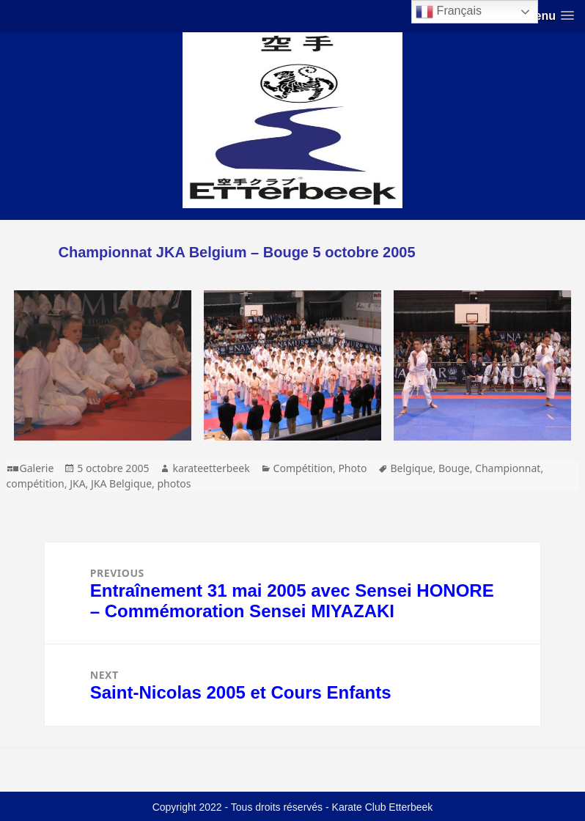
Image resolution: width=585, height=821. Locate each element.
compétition (36, 483)
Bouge (454, 468)
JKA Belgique (121, 483)
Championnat (507, 468)
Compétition (303, 468)
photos (174, 483)
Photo (352, 468)
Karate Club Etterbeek (382, 807)
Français (449, 12)
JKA (77, 483)
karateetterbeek (210, 468)
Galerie (37, 468)
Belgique (412, 468)
